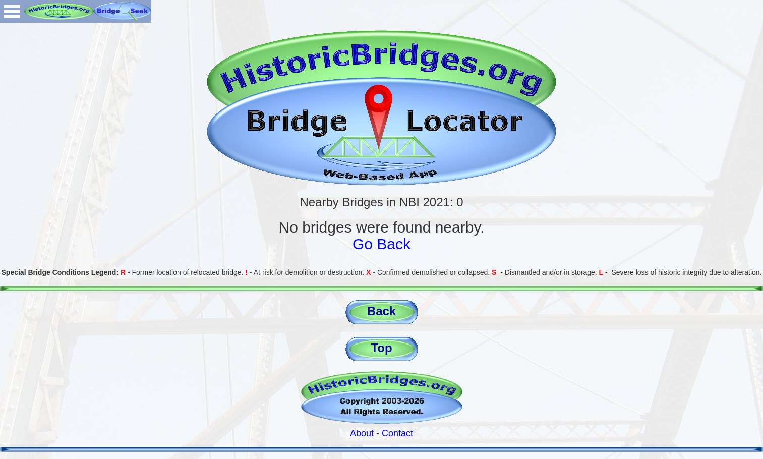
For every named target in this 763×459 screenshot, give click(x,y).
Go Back (381, 244)
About (362, 433)
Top (381, 348)
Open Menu (12, 11)
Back (381, 311)
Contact (397, 433)
